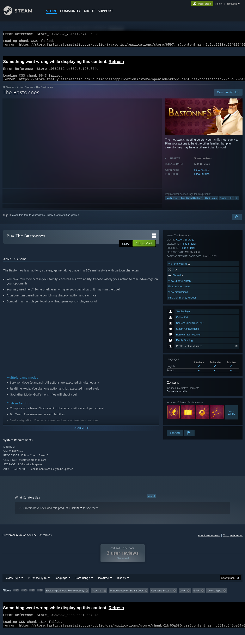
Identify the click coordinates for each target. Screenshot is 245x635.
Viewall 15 (231, 342)
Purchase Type (37, 582)
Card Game (211, 203)
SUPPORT (105, 11)
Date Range (82, 582)
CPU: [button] (183, 595)
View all (151, 501)
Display (121, 582)
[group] (122, 596)
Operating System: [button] (161, 595)
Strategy (189, 365)
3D (231, 203)
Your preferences (233, 540)
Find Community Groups (182, 423)
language (232, 3)
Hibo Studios (201, 175)
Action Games (25, 92)
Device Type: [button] (214, 595)
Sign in (7, 220)
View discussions (178, 417)
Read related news (179, 412)
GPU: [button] (197, 595)
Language (61, 582)
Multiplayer (171, 203)
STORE (51, 11)
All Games (8, 92)
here (79, 513)
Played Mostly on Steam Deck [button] (126, 595)
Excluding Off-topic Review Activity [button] (65, 595)
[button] (144, 248)
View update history (179, 406)
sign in (218, 3)
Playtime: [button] (97, 595)
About (89, 11)
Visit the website (179, 389)
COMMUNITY (70, 11)
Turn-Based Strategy (191, 203)
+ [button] (236, 203)
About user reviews (209, 540)
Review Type (12, 582)
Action (223, 203)
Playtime (103, 582)
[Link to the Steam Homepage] (21, 14)
